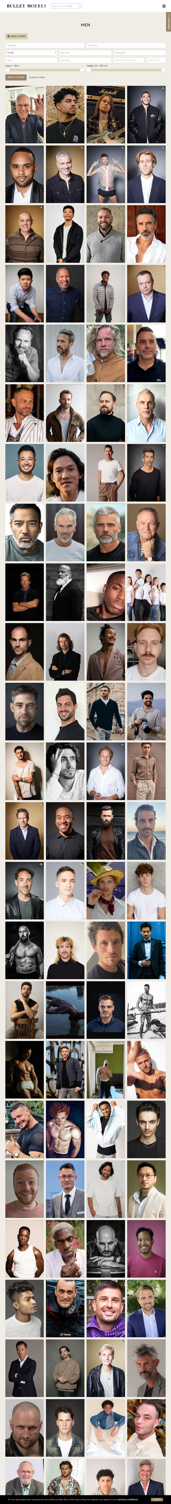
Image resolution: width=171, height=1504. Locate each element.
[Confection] (94, 45)
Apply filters (15, 77)
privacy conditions (128, 1499)
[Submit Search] (79, 6)
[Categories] (12, 45)
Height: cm (97, 65)
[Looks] (9, 60)
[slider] (7, 70)
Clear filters (37, 77)
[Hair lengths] (121, 53)
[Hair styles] (65, 60)
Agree (157, 1499)
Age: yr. (12, 65)
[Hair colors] (65, 53)
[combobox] (44, 45)
